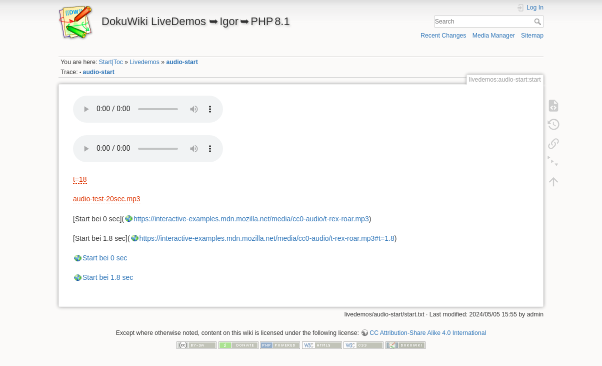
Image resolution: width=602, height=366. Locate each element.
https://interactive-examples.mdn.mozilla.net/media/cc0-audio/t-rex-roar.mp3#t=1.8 (267, 238)
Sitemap (532, 35)
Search (539, 21)
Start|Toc (111, 62)
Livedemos (145, 62)
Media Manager (493, 35)
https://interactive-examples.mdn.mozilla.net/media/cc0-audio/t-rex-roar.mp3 (251, 219)
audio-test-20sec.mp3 (106, 199)
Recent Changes (443, 35)
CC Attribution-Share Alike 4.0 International (428, 332)
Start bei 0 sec (105, 258)
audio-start (182, 62)
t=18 (80, 179)
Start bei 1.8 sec (107, 277)
